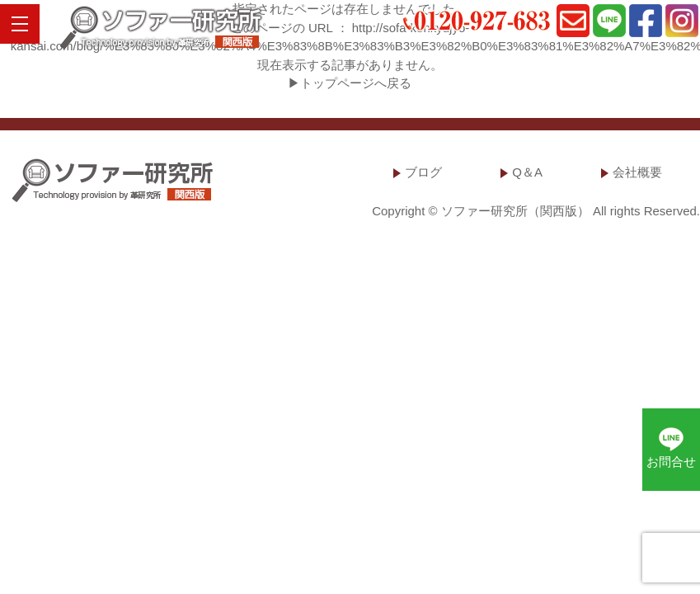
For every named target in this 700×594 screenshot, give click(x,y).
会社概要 (637, 172)
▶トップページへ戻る (349, 83)
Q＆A (527, 172)
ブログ (423, 172)
